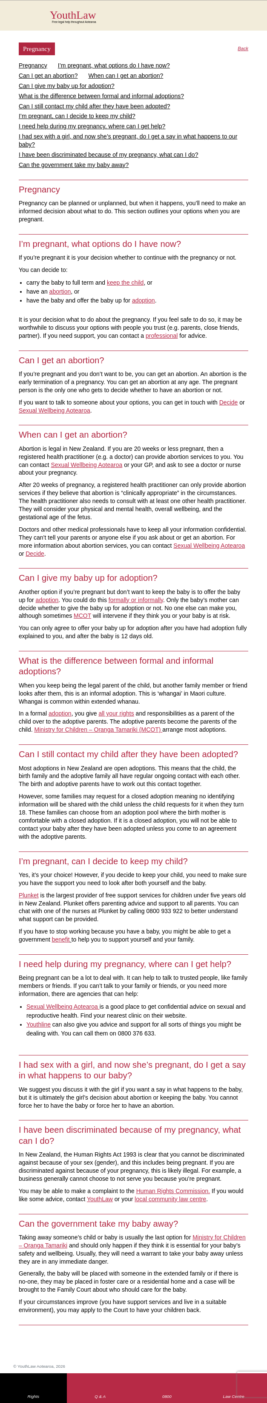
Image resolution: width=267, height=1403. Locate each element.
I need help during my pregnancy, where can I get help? (92, 126)
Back (243, 48)
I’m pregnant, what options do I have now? (114, 65)
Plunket (29, 895)
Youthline (38, 1024)
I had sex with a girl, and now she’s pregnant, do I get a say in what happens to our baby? (128, 140)
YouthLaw (149, 16)
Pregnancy (33, 65)
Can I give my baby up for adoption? (67, 85)
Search (230, 20)
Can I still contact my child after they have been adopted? (94, 106)
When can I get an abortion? (125, 75)
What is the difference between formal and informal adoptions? (101, 96)
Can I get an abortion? (48, 75)
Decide (228, 402)
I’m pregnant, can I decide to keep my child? (77, 116)
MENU (247, 14)
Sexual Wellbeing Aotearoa (54, 410)
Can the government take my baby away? (74, 164)
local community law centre (170, 1199)
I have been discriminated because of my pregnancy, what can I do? (108, 154)
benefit (61, 939)
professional (162, 335)
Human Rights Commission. (173, 1191)
